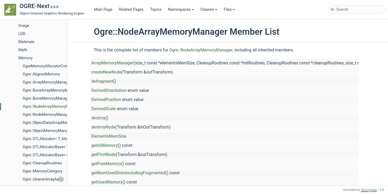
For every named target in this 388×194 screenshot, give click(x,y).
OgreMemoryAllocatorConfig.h (49, 66)
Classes (208, 9)
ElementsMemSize (108, 136)
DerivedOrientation (108, 90)
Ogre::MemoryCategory (43, 171)
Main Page (103, 9)
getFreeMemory (106, 163)
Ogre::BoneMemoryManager (47, 98)
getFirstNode (103, 154)
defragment (102, 81)
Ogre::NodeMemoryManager (47, 114)
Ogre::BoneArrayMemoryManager (51, 90)
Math (22, 50)
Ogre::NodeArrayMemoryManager (52, 106)
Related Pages (131, 9)
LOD (22, 34)
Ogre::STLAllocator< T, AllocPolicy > (53, 139)
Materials (26, 42)
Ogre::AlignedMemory (41, 74)
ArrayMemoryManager (112, 63)
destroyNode (103, 127)
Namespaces (181, 9)
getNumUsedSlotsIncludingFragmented (128, 173)
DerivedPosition (106, 99)
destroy (98, 118)
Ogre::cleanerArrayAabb (43, 179)
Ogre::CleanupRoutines (42, 163)
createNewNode (106, 72)
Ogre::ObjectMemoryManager (48, 131)
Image (23, 25)
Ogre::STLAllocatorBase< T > (47, 147)
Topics (156, 9)
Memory (25, 58)
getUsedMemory (106, 182)
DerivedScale (103, 108)
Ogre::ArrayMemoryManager (47, 82)
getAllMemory (104, 145)
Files (229, 9)
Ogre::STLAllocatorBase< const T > (52, 155)
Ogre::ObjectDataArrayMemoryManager (56, 122)
